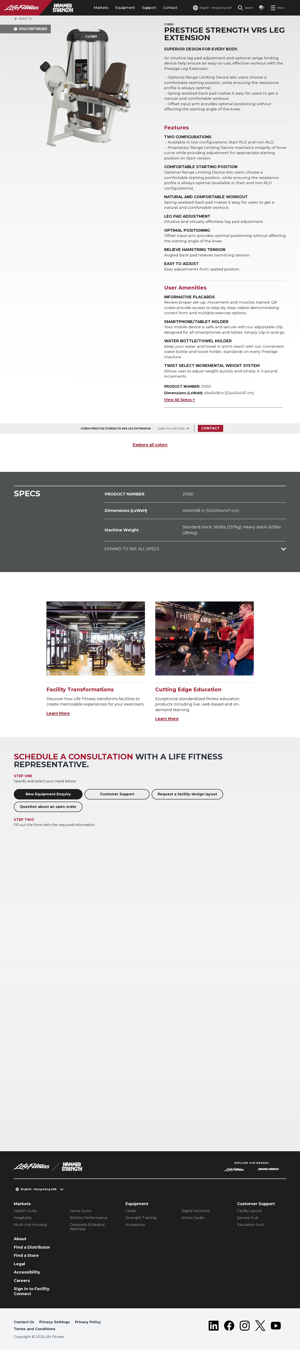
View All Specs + (179, 407)
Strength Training (140, 1225)
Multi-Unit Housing (30, 1232)
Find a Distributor (32, 1254)
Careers (22, 1287)
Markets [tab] (101, 8)
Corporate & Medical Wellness (87, 1234)
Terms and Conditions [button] (34, 1336)
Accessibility (27, 1279)
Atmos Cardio (192, 1225)
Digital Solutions (195, 1218)
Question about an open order (48, 814)
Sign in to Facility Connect (31, 1298)
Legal (19, 1271)
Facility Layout (249, 1218)
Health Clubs (25, 1218)
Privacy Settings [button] (54, 1329)
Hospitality (23, 1225)
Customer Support (117, 801)
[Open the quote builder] (261, 7)
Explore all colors (150, 452)
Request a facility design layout (187, 801)
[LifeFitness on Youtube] (276, 1334)
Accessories (135, 1232)
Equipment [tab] (125, 8)
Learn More (58, 720)
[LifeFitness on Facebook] (229, 1334)
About (20, 1246)
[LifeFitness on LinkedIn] (213, 1334)
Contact (170, 8)
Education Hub (250, 1232)
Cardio (131, 1218)
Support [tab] (149, 8)
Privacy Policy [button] (88, 1329)
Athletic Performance (88, 1225)
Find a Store (26, 1262)
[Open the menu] (277, 7)
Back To (23, 19)
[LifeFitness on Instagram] (245, 1334)
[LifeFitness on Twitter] (260, 1334)
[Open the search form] (245, 7)
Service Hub (247, 1225)
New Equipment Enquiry (48, 801)
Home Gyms (80, 1218)
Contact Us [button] (24, 1329)
